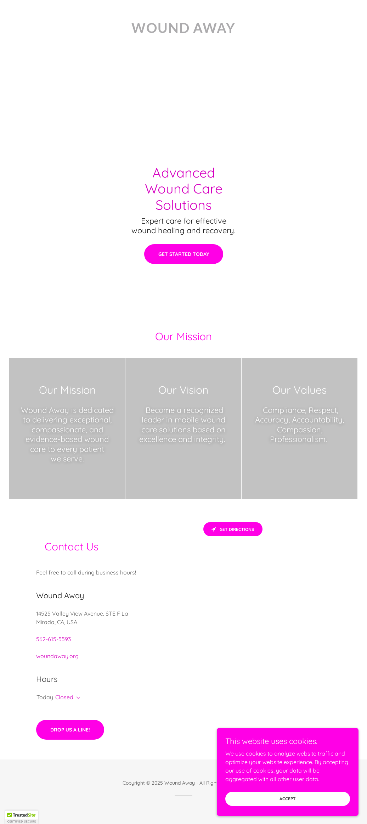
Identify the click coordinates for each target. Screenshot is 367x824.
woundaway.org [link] (57, 656)
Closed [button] (64, 697)
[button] (77, 698)
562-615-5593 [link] (53, 639)
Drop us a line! (70, 730)
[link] (183, 30)
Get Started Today (183, 254)
